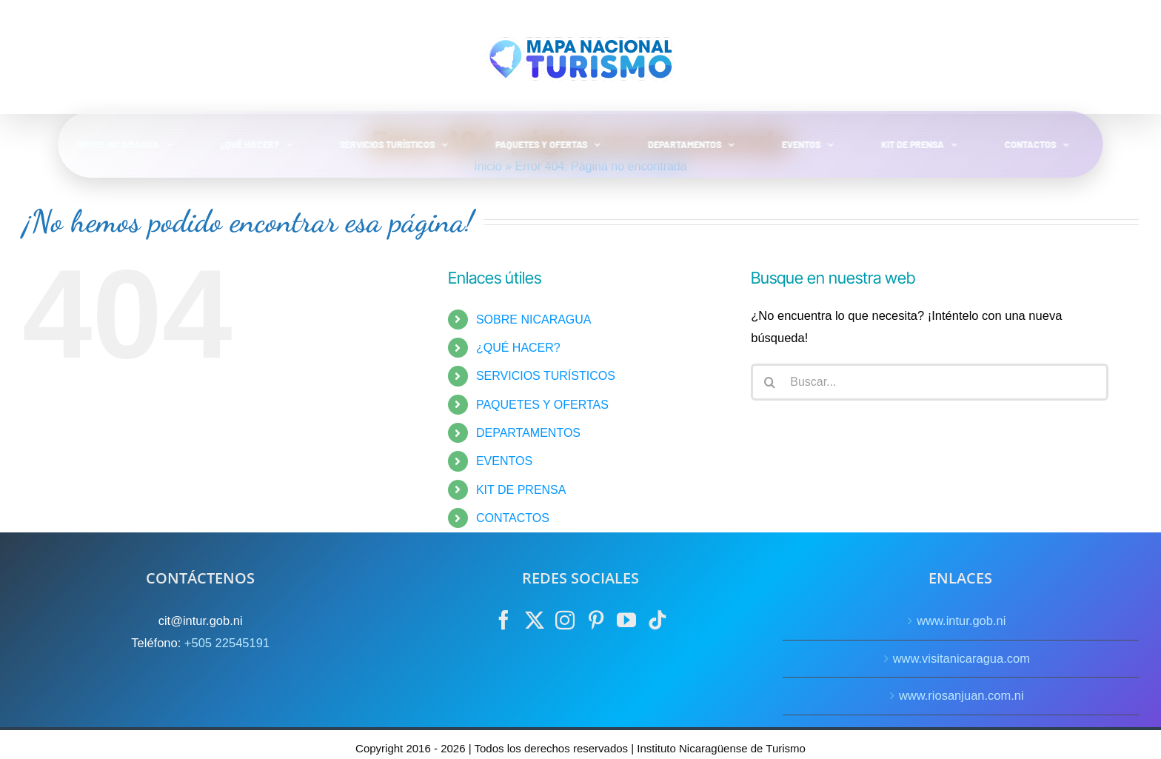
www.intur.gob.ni (961, 620)
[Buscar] (769, 382)
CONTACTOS (512, 518)
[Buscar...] (929, 382)
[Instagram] (565, 619)
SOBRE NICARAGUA (534, 319)
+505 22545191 (227, 642)
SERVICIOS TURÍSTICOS (545, 376)
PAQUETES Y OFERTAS (542, 404)
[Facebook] (503, 619)
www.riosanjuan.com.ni (961, 695)
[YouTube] (626, 619)
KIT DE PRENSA (521, 490)
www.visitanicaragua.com (961, 658)
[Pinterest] (596, 619)
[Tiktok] (657, 619)
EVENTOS (504, 461)
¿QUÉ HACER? (518, 347)
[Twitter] (534, 619)
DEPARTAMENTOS (528, 433)
